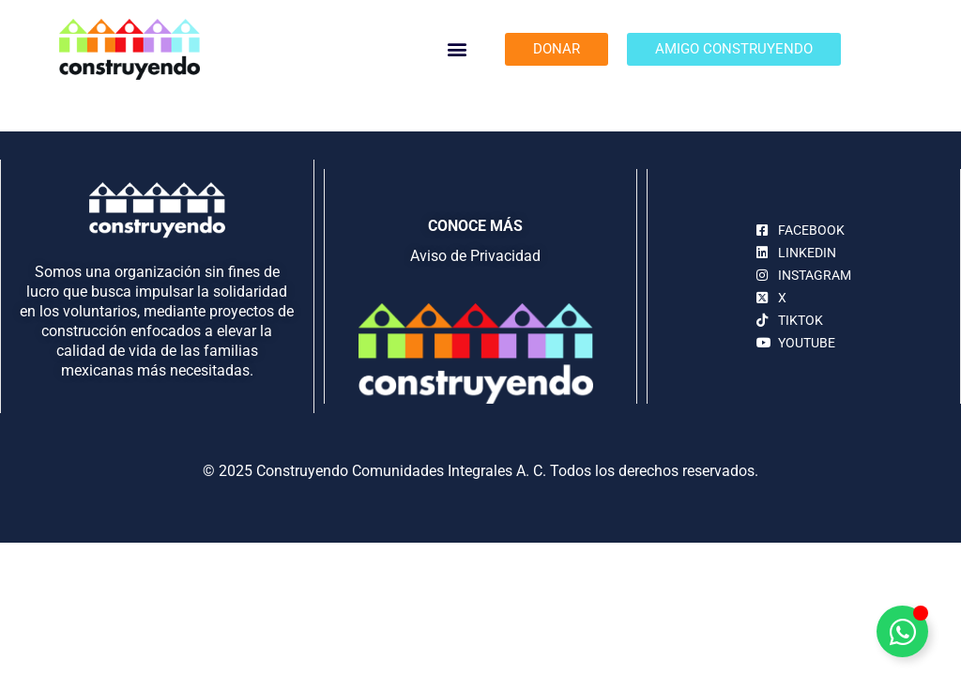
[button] (457, 49)
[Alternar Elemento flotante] (902, 631)
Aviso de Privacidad (475, 256)
